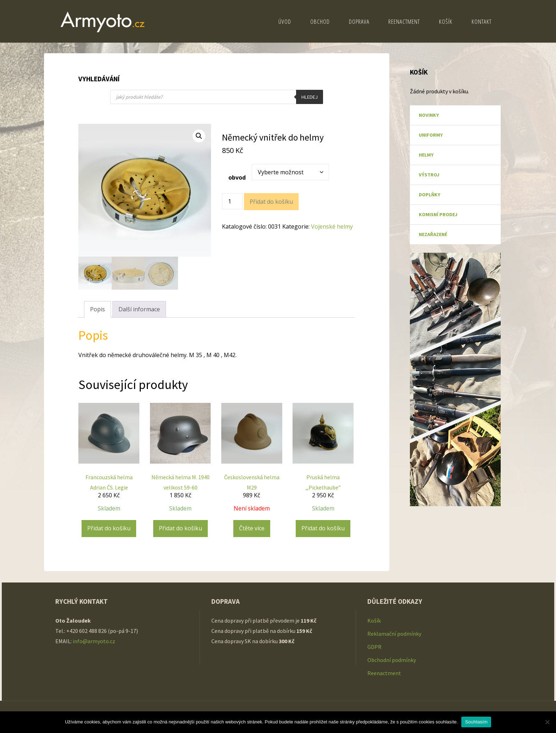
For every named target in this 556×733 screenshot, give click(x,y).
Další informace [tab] (139, 309)
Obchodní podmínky (391, 659)
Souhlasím (476, 721)
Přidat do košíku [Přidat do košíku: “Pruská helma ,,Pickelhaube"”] (323, 528)
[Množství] (232, 201)
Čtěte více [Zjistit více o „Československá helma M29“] (252, 528)
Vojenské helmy (332, 226)
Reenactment (384, 673)
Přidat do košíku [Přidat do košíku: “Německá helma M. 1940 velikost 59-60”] (180, 528)
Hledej (309, 97)
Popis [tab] (97, 309)
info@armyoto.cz (94, 641)
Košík (374, 620)
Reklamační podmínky (394, 633)
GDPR (374, 646)
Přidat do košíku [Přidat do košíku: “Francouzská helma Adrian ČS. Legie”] (108, 528)
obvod (237, 177)
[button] (199, 136)
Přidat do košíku (271, 202)
